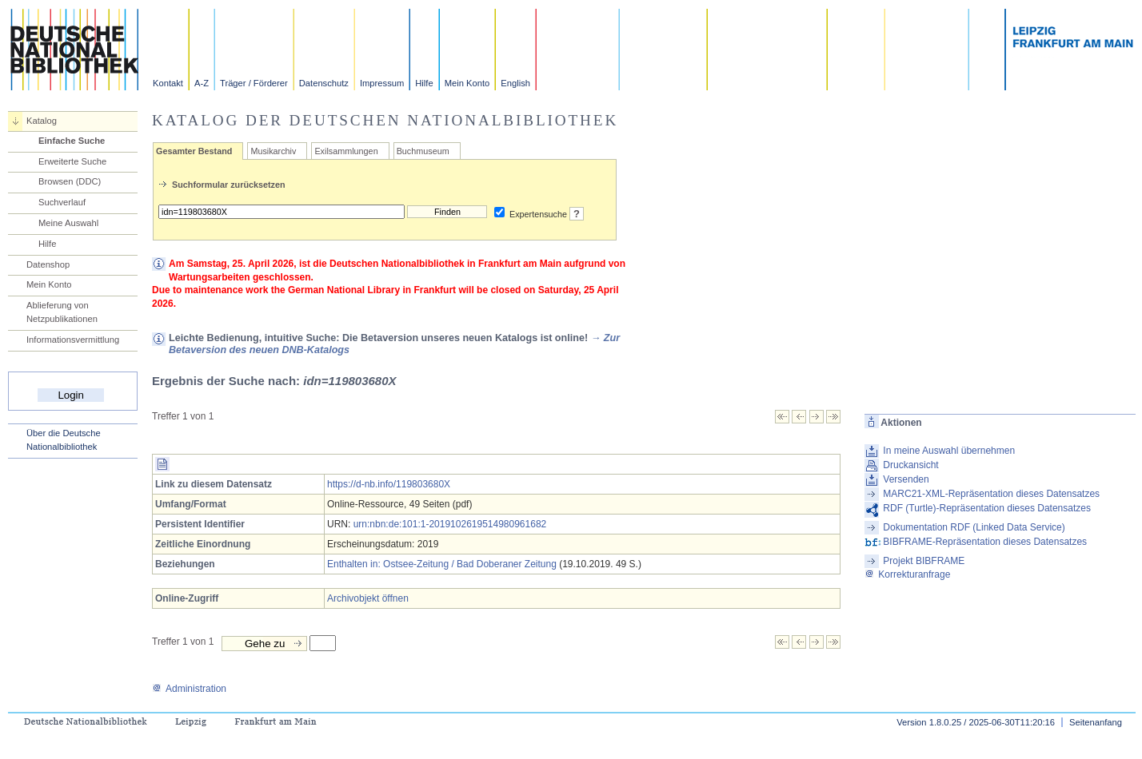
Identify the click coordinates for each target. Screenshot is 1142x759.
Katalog (41, 120)
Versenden (905, 479)
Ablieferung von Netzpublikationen (62, 312)
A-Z (201, 83)
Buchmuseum (423, 151)
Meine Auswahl (68, 223)
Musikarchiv (273, 151)
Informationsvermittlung (72, 339)
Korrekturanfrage (907, 574)
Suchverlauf (62, 202)
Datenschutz (324, 83)
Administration (189, 688)
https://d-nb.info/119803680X (388, 484)
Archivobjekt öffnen (368, 598)
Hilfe (424, 83)
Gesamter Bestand (194, 151)
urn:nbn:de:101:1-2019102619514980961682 (450, 524)
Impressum (382, 83)
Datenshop (48, 264)
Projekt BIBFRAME (923, 560)
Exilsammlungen (345, 151)
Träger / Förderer (254, 83)
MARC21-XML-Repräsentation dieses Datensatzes (991, 493)
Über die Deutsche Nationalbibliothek (63, 439)
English (515, 83)
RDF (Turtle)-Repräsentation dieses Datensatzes (987, 508)
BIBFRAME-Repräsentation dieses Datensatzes (985, 541)
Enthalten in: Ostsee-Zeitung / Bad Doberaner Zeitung (442, 564)
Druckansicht (910, 465)
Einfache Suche (71, 140)
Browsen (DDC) (69, 181)
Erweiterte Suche (72, 161)
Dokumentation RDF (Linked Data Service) (973, 527)
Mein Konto (467, 83)
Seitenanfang (1095, 722)
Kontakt (168, 83)
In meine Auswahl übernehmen (949, 450)
